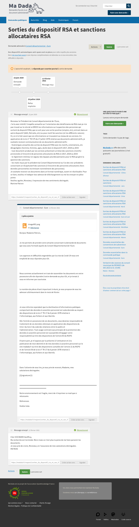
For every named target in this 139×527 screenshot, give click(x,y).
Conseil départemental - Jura (113, 186)
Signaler (82, 197)
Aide (52, 20)
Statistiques (63, 20)
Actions (94, 47)
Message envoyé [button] (21, 114)
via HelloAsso (92, 492)
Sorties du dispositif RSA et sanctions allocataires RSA (114, 168)
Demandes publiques (17, 20)
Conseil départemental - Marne (114, 237)
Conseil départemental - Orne (114, 196)
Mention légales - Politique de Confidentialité (24, 506)
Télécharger (34, 228)
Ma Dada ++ (108, 147)
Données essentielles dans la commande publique (115, 253)
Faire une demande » (119, 12)
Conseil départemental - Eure (38, 46)
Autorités (35, 20)
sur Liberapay (80, 492)
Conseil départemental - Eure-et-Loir (116, 217)
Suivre (109, 47)
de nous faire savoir (19, 55)
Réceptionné (82, 114)
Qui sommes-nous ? (15, 503)
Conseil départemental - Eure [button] (35, 207)
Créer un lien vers (68, 197)
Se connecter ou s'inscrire (86, 5)
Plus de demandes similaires (112, 275)
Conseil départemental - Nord (114, 206)
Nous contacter (31, 503)
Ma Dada (26, 8)
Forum (75, 20)
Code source (126, 517)
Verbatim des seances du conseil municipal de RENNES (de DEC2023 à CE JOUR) (116, 265)
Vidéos (106, 517)
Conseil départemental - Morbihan (115, 227)
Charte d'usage (45, 503)
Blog (45, 20)
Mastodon (115, 517)
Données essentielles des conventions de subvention (114, 243)
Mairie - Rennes (108, 271)
